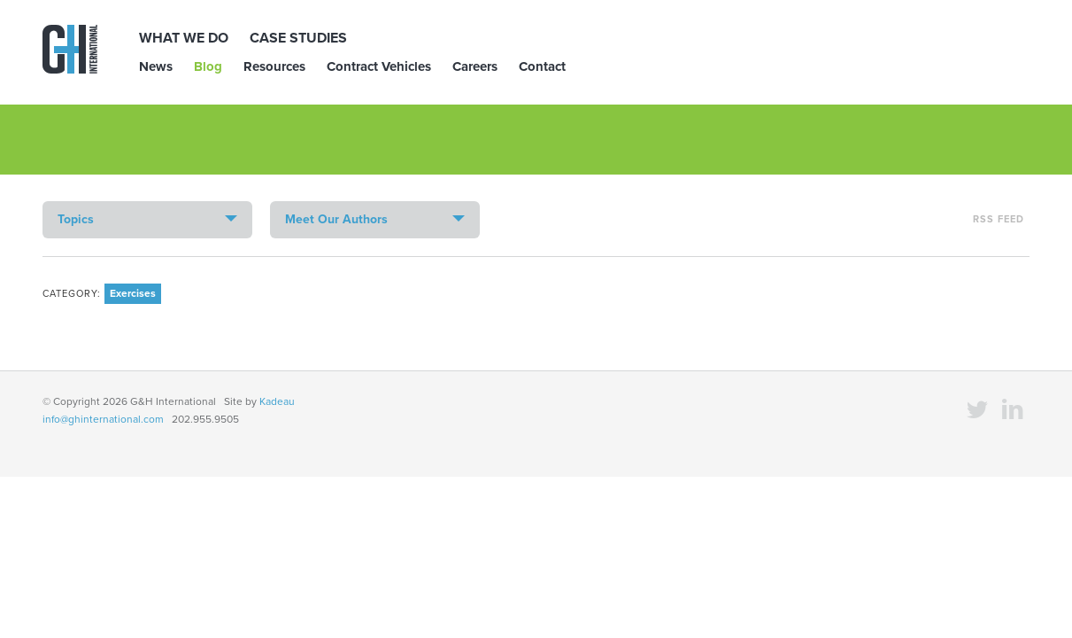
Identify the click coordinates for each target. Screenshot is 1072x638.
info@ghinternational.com (103, 419)
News (156, 66)
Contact (542, 66)
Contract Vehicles (379, 66)
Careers (474, 66)
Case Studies (298, 38)
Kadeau (277, 401)
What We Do (183, 38)
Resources (274, 66)
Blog (208, 66)
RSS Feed (998, 219)
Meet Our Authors (336, 219)
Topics (76, 219)
